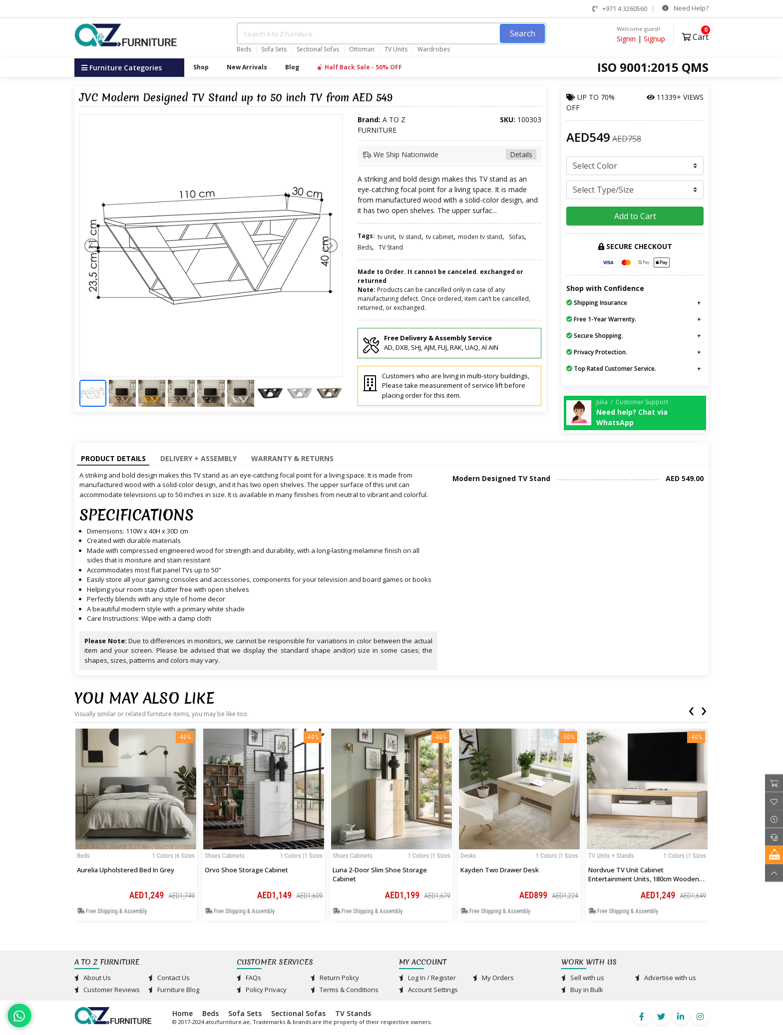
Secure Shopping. (594, 335)
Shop (201, 67)
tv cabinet (439, 237)
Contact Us (169, 977)
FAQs (249, 977)
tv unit (386, 237)
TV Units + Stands (611, 855)
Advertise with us (665, 977)
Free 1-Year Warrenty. (601, 319)
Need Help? (685, 7)
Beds (244, 49)
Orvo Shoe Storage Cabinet (246, 869)
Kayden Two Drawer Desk (499, 869)
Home (182, 1013)
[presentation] (691, 709)
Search (522, 33)
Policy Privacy (262, 989)
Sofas (516, 237)
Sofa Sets (274, 49)
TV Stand (391, 247)
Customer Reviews (107, 989)
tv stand (410, 237)
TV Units (396, 49)
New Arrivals (247, 67)
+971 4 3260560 (619, 8)
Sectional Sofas (318, 49)
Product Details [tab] (113, 458)
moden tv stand (480, 237)
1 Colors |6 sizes (173, 855)
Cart (695, 35)
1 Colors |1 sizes (301, 855)
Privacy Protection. (596, 352)
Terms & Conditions (345, 989)
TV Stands (353, 1013)
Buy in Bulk (582, 989)
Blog (292, 67)
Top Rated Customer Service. (611, 368)
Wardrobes (433, 49)
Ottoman (362, 49)
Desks (468, 855)
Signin (626, 38)
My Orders (493, 977)
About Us (92, 977)
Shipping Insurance (596, 302)
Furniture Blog (173, 989)
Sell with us (582, 977)
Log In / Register (427, 977)
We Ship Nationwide (449, 154)
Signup (654, 38)
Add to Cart (635, 216)
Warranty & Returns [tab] (292, 458)
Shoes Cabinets (225, 855)
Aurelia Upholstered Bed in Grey (125, 869)
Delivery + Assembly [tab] (198, 458)
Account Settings (428, 989)
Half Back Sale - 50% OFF (359, 67)
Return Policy (335, 977)
